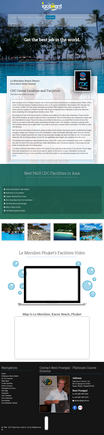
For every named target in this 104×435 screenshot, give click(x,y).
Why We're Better (25, 17)
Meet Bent (39, 17)
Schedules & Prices (79, 17)
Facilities (50, 17)
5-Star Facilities (7, 383)
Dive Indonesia (7, 398)
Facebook (5, 393)
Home (13, 17)
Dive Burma (6, 400)
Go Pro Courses (7, 378)
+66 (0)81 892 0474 (80, 397)
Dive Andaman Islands (9, 403)
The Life (14, 23)
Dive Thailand (6, 396)
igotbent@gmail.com (81, 401)
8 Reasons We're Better (10, 376)
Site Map (5, 391)
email (14, 156)
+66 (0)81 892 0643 (80, 394)
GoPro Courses (63, 17)
